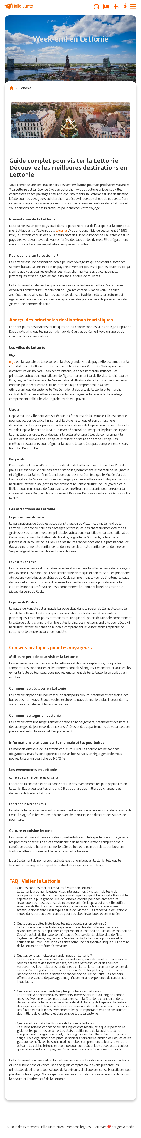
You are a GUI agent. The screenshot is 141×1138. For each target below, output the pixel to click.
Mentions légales (79, 1127)
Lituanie (61, 230)
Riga (12, 362)
